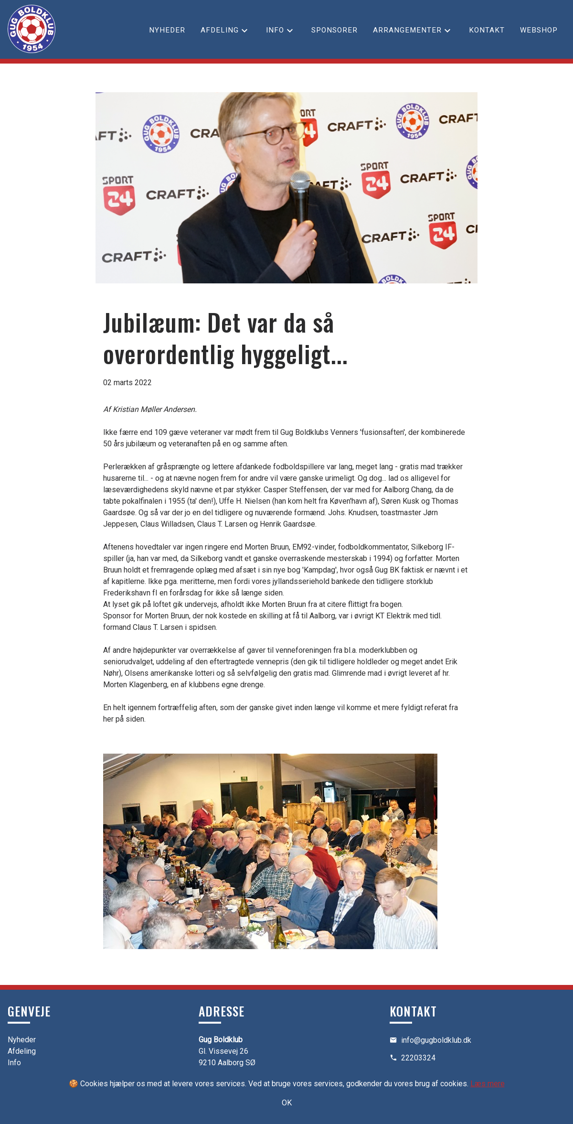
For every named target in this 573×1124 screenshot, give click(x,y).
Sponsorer (334, 30)
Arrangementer (407, 30)
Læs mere (487, 1083)
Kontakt (487, 30)
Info (275, 30)
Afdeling (220, 30)
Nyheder (167, 30)
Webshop (539, 30)
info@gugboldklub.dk (436, 1040)
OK (287, 1102)
